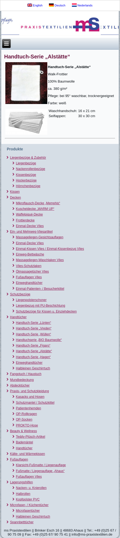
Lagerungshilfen (21, 482)
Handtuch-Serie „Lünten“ (33, 323)
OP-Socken (24, 419)
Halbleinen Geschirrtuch (33, 368)
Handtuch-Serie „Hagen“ (33, 357)
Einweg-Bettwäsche (30, 254)
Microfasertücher (28, 511)
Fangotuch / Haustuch (25, 374)
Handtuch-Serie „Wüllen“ (33, 334)
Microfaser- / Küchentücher (29, 505)
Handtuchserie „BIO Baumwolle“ (38, 340)
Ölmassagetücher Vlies (32, 271)
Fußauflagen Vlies (29, 277)
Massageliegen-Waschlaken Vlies (40, 260)
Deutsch (57, 5)
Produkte (15, 149)
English (34, 5)
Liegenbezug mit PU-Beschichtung (40, 305)
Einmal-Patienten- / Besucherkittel (40, 289)
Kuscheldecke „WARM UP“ (35, 209)
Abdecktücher (19, 385)
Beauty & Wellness (23, 431)
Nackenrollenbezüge (30, 169)
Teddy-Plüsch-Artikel (30, 437)
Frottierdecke (25, 220)
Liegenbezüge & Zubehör (28, 157)
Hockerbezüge (26, 180)
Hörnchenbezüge (28, 186)
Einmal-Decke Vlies (30, 226)
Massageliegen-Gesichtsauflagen (39, 237)
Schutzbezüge (20, 294)
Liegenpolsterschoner (31, 300)
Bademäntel (24, 442)
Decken (15, 197)
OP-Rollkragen (26, 414)
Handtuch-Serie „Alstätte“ (34, 351)
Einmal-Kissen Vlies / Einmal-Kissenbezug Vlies (50, 249)
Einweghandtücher (29, 283)
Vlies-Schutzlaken (28, 266)
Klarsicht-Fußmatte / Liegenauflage (41, 465)
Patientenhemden (28, 408)
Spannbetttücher (21, 522)
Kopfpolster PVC (28, 499)
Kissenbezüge (26, 175)
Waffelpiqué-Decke (29, 214)
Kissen (15, 192)
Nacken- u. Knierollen (31, 488)
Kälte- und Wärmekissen (27, 454)
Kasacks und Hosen (30, 397)
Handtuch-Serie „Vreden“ (33, 328)
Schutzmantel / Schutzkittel (35, 403)
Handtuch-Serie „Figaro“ (33, 345)
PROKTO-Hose (27, 425)
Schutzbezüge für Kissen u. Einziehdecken (46, 311)
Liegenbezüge (26, 163)
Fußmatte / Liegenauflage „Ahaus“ (40, 471)
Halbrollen (23, 494)
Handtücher (18, 317)
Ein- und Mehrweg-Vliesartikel (31, 231)
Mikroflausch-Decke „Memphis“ (38, 203)
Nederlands (82, 5)
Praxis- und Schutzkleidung (29, 391)
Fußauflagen (19, 459)
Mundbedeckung (22, 380)
